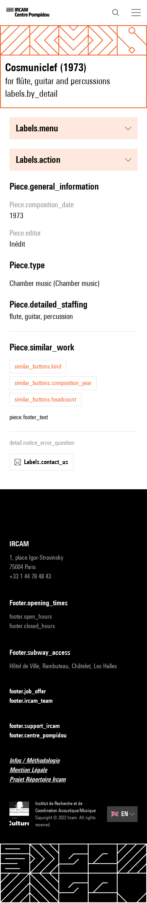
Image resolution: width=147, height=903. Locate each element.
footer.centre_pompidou (42, 736)
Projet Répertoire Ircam (42, 780)
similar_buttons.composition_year (53, 383)
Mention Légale (32, 770)
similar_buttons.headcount (45, 399)
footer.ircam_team (35, 701)
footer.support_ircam (39, 726)
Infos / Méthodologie (39, 761)
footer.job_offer (32, 691)
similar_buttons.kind (38, 366)
